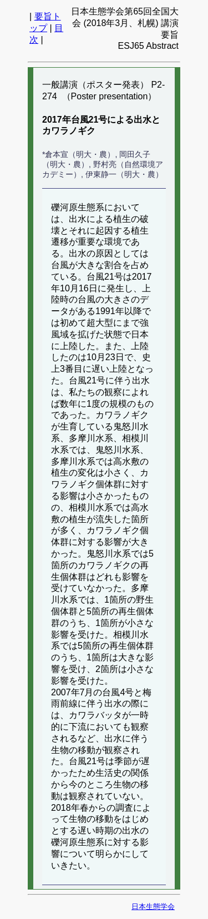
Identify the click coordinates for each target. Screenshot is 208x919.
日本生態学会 (153, 906)
